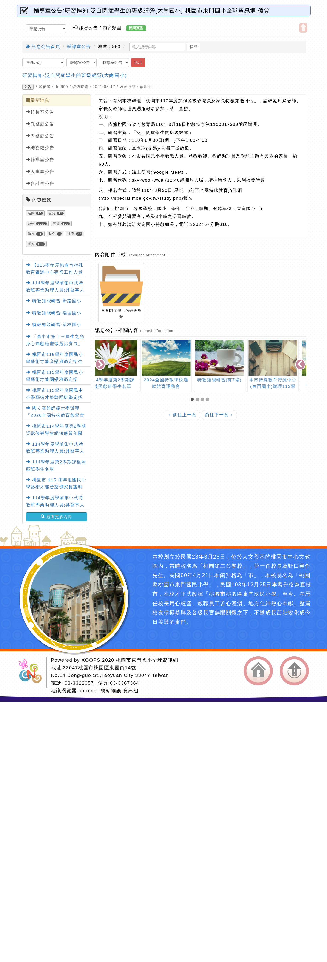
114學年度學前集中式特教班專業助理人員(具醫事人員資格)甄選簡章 (55, 451)
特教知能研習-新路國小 (54, 300)
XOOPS (91, 660)
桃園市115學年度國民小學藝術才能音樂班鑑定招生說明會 (54, 361)
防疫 (31, 234)
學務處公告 (40, 135)
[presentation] (100, 365)
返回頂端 (294, 670)
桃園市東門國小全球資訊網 (147, 660)
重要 (31, 244)
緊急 (52, 213)
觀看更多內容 (56, 516)
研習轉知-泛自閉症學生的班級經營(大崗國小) (74, 75)
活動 (31, 213)
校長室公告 (40, 111)
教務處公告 (40, 123)
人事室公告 (40, 171)
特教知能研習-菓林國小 (54, 324)
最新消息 (38, 100)
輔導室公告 (79, 46)
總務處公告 (40, 147)
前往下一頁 (219, 414)
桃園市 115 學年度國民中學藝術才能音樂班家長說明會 (56, 486)
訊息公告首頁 (43, 46)
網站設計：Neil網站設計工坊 (32, 672)
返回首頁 (258, 670)
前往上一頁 (182, 414)
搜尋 (193, 47)
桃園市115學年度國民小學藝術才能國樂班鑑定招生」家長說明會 (54, 379)
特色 (52, 234)
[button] (193, 399)
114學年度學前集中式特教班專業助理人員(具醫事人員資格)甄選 (55, 290)
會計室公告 (40, 183)
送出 (138, 62)
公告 (28, 87)
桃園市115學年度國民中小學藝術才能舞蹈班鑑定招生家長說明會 (54, 397)
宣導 (56, 223)
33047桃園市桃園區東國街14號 (99, 667)
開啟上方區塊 (303, 28)
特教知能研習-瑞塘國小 (54, 312)
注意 (71, 234)
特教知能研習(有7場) (227, 379)
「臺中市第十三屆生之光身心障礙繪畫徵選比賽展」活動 (55, 343)
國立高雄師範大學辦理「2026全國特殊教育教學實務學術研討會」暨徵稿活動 (55, 415)
